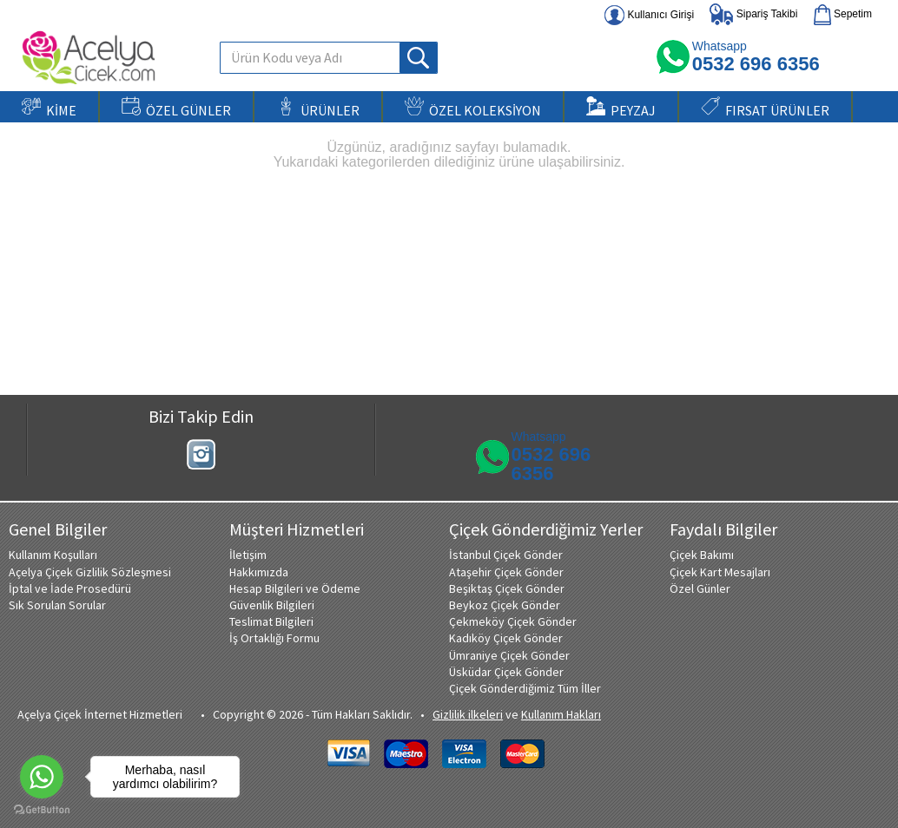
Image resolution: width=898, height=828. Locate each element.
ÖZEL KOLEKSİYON (473, 107)
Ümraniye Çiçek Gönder (509, 655)
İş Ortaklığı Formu (274, 638)
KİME (49, 107)
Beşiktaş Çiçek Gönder (507, 588)
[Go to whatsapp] (41, 776)
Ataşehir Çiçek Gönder (506, 572)
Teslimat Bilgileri (271, 621)
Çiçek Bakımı (702, 555)
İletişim (248, 555)
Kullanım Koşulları (53, 555)
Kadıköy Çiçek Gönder (506, 638)
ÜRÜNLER (318, 107)
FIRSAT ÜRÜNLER (765, 107)
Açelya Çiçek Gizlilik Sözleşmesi (90, 572)
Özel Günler (700, 588)
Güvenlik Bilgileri (271, 605)
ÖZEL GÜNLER (176, 107)
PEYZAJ (621, 107)
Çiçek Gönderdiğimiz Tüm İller (525, 688)
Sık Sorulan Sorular (57, 605)
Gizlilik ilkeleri (467, 714)
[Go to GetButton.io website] (41, 810)
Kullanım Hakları (561, 714)
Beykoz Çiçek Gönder (504, 605)
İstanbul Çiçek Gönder (506, 555)
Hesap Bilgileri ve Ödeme (294, 588)
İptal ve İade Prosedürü (70, 588)
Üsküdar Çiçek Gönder (506, 672)
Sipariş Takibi (753, 14)
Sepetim (843, 14)
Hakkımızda (258, 572)
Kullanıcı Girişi (649, 15)
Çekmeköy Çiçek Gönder (513, 621)
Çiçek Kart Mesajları (720, 572)
